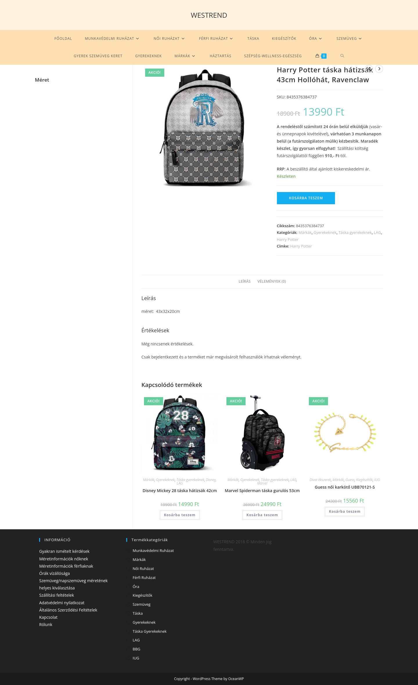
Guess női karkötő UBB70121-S (345, 487)
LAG (377, 232)
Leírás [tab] (245, 281)
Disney (211, 479)
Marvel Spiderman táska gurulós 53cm (262, 490)
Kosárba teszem (306, 198)
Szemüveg (141, 604)
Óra (136, 586)
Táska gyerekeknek (355, 232)
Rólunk (45, 624)
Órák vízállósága (54, 573)
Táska (138, 613)
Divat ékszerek (320, 479)
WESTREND (209, 15)
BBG (136, 649)
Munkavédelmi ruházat (153, 550)
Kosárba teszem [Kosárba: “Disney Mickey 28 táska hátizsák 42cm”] (179, 514)
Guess (349, 479)
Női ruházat (143, 568)
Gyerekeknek (325, 232)
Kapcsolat (48, 617)
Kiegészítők (364, 479)
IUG (377, 479)
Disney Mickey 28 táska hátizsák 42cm (180, 490)
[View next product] (379, 69)
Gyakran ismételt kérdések (64, 551)
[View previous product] (369, 69)
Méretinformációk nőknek (63, 559)
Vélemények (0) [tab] (271, 281)
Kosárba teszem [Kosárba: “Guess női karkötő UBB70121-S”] (344, 511)
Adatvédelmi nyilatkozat (61, 602)
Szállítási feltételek (56, 595)
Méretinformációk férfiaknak (66, 566)
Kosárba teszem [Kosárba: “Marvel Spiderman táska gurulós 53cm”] (262, 514)
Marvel (262, 483)
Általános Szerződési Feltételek (68, 610)
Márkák (304, 232)
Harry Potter (287, 239)
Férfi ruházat (144, 577)
